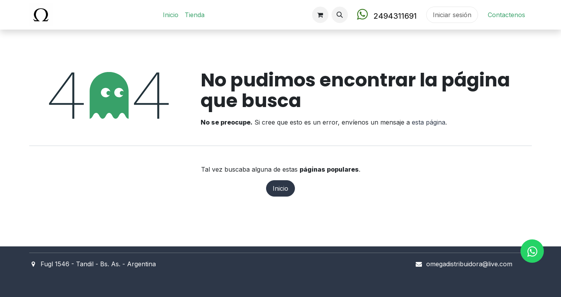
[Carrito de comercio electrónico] (320, 15)
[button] (340, 15)
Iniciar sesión (452, 15)
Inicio (280, 188)
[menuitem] (171, 15)
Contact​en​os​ (506, 15)
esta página (428, 122)
